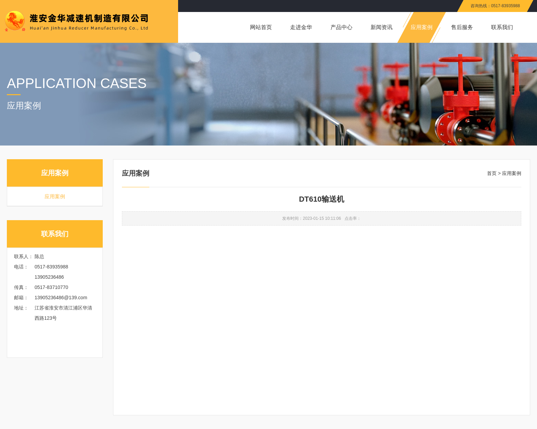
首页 (492, 173)
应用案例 (55, 196)
